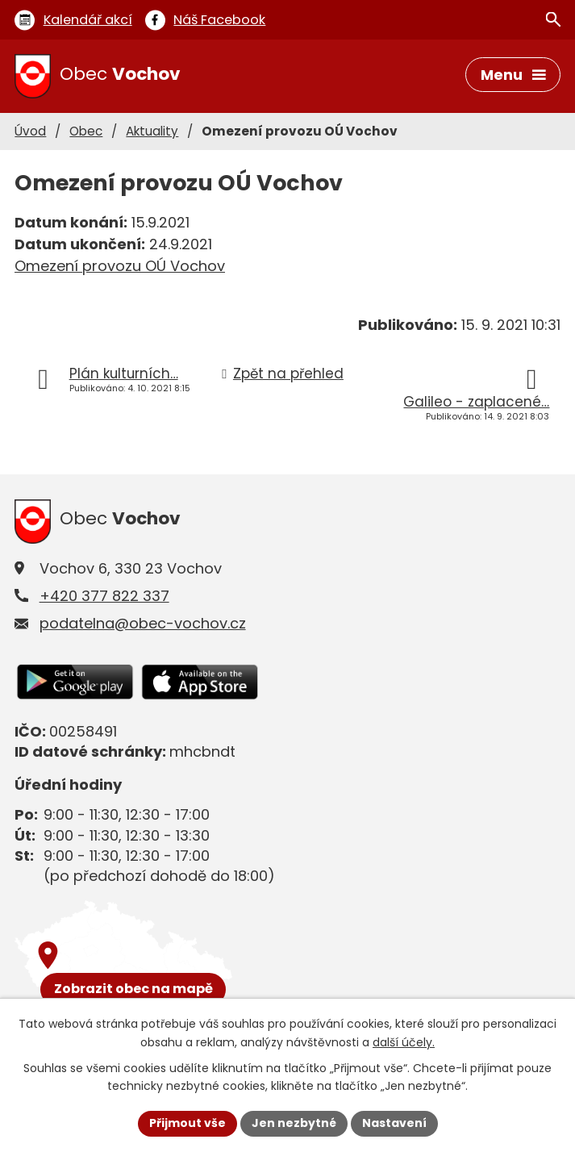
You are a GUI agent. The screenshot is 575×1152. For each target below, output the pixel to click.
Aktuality (152, 131)
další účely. (404, 1042)
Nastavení (394, 1123)
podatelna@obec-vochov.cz (143, 623)
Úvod (30, 131)
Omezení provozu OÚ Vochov (120, 266)
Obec (85, 131)
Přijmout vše (187, 1123)
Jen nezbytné (294, 1123)
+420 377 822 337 (104, 596)
